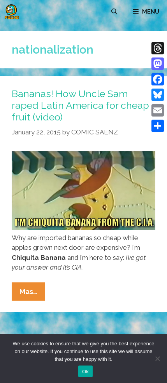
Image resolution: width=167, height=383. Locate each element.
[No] (157, 358)
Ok (85, 371)
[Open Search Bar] (114, 11)
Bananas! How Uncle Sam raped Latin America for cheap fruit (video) (80, 105)
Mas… (32, 293)
